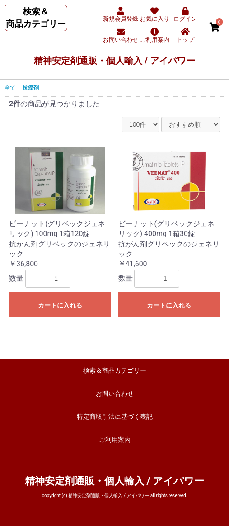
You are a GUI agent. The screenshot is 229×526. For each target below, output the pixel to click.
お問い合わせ (115, 393)
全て (10, 88)
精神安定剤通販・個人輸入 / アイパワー (114, 61)
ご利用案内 (115, 439)
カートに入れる (60, 305)
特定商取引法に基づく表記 (115, 416)
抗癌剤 (31, 88)
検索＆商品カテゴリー (114, 370)
